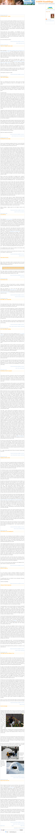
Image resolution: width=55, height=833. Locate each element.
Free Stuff (18, 650)
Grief (18, 211)
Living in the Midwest (19, 528)
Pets (20, 211)
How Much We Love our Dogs (5, 138)
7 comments (22, 453)
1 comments (22, 41)
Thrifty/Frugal (22, 326)
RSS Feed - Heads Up (4, 568)
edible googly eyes (13, 289)
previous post (11, 787)
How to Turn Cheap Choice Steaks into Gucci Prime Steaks (11, 499)
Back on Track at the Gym (4, 780)
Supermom (22, 211)
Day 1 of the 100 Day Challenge (5, 329)
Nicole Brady (49, 19)
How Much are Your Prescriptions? (6, 370)
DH (21, 255)
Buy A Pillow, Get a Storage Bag (5, 299)
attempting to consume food (15, 231)
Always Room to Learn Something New (6, 531)
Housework (15, 326)
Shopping (19, 326)
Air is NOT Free (3, 214)
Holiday (12, 326)
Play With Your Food (3, 279)
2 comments (22, 366)
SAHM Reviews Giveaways (50, 9)
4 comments (22, 324)
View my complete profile (50, 20)
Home (13, 825)
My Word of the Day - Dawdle (5, 16)
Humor (23, 255)
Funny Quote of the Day (4, 257)
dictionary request (9, 219)
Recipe (20, 296)
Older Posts (22, 825)
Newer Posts (2, 825)
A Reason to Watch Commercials (5, 585)
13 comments (22, 134)
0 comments (22, 275)
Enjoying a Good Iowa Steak (5, 457)
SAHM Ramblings (44, 1)
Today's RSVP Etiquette (4, 77)
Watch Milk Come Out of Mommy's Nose (7, 653)
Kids (18, 296)
